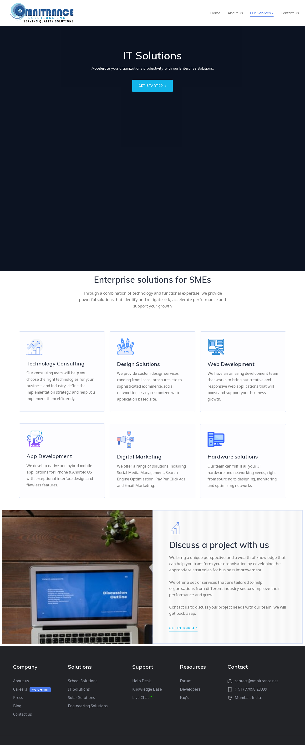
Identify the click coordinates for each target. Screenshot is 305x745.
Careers (20, 689)
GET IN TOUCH (183, 628)
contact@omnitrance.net (256, 680)
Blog (17, 706)
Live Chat (140, 697)
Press (18, 697)
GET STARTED (152, 86)
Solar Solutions (81, 697)
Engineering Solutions (88, 706)
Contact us (22, 714)
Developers (190, 689)
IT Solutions (79, 689)
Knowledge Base (147, 689)
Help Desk (141, 680)
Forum (185, 680)
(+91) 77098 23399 (251, 689)
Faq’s (184, 697)
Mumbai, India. (248, 697)
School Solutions (82, 680)
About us (21, 680)
